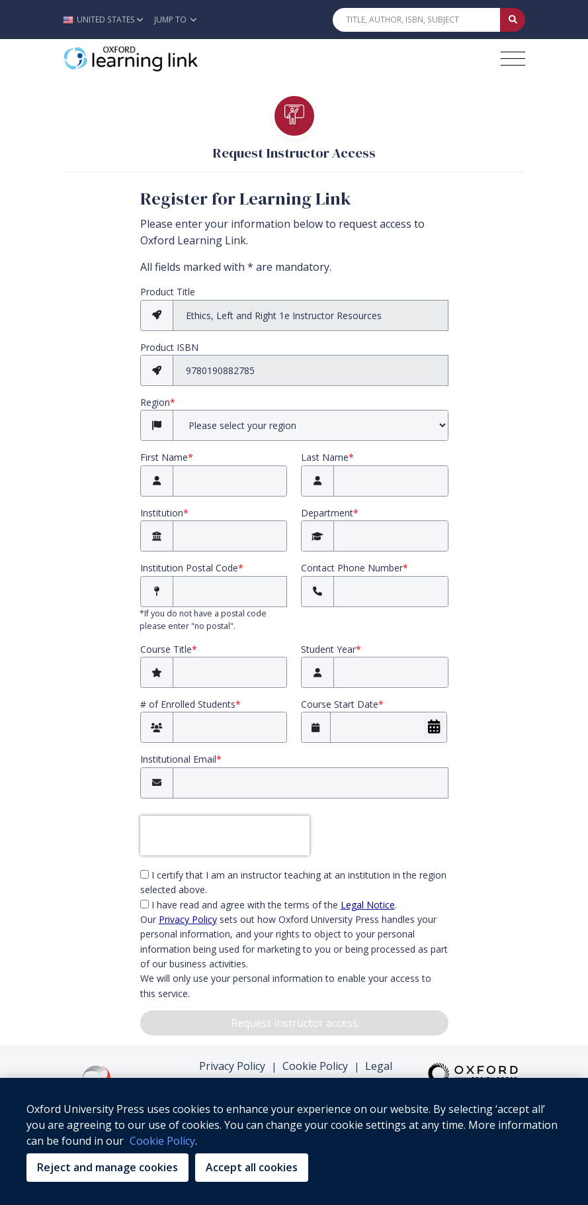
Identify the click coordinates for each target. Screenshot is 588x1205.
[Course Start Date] (388, 727)
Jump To (175, 19)
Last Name (327, 457)
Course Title (168, 649)
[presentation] (225, 835)
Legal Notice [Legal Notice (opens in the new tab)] (368, 904)
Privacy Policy (232, 1066)
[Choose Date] (434, 727)
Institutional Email (181, 759)
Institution (164, 512)
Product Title (167, 291)
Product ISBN (169, 347)
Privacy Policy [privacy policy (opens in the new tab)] (188, 919)
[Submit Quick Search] (512, 20)
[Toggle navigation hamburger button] (513, 58)
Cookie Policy (315, 1066)
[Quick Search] (417, 20)
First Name (166, 457)
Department (329, 512)
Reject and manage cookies (107, 1167)
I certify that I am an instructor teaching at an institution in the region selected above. (293, 882)
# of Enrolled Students (190, 704)
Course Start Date (342, 704)
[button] (106, 19)
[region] (294, 1141)
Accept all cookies (252, 1167)
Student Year (331, 649)
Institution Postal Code (191, 567)
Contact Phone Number (354, 567)
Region (157, 402)
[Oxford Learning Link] (162, 58)
